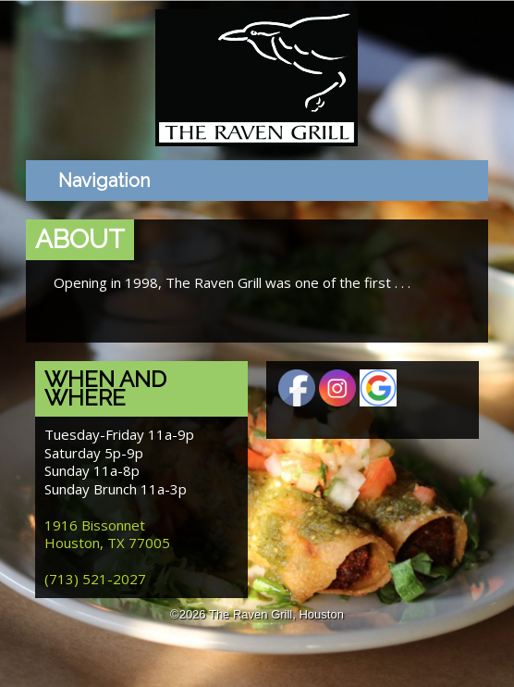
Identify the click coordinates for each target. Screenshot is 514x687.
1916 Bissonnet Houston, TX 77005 (107, 534)
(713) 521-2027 (95, 578)
